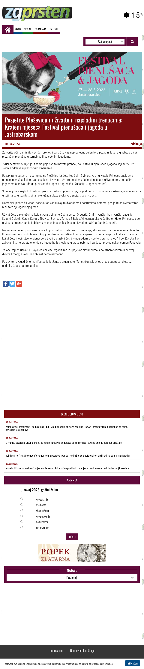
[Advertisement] (72, 316)
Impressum (56, 650)
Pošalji (72, 537)
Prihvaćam (132, 663)
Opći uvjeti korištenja (82, 650)
